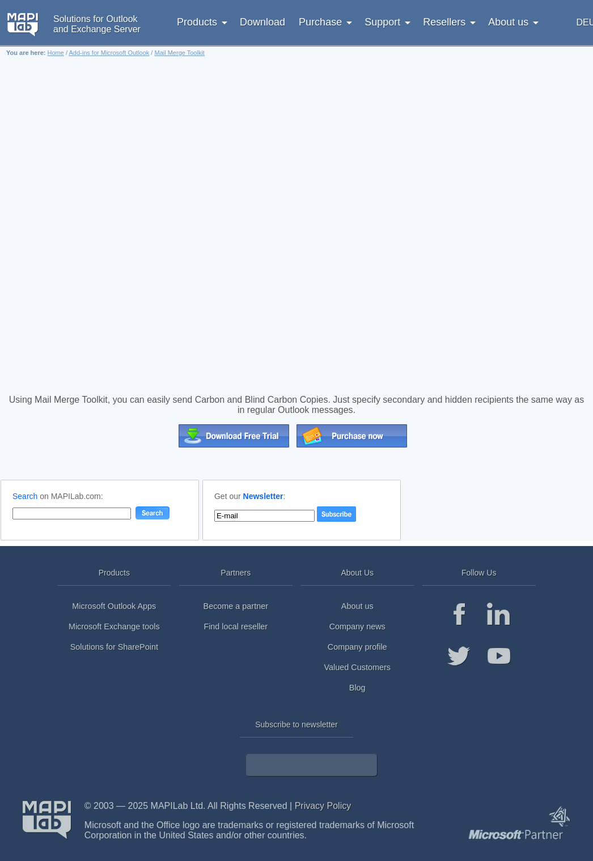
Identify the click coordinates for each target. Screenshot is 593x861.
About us (357, 606)
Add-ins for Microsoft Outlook (109, 52)
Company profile (357, 646)
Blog (357, 687)
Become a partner (236, 606)
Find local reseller (236, 626)
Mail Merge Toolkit (179, 52)
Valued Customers (357, 667)
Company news (357, 626)
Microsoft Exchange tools (114, 626)
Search (24, 496)
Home (56, 52)
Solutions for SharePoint (114, 646)
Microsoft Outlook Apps (114, 606)
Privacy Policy (323, 806)
